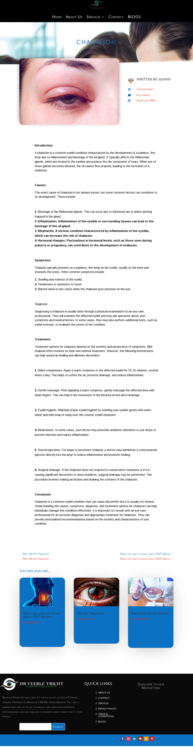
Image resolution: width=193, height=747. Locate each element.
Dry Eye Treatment (90, 613)
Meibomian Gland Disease (150, 613)
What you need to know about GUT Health (41, 615)
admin (165, 79)
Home (56, 17)
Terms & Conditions (106, 715)
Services (93, 17)
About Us (73, 17)
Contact (116, 17)
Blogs (102, 721)
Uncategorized (145, 89)
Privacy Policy (107, 708)
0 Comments (143, 95)
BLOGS (135, 17)
